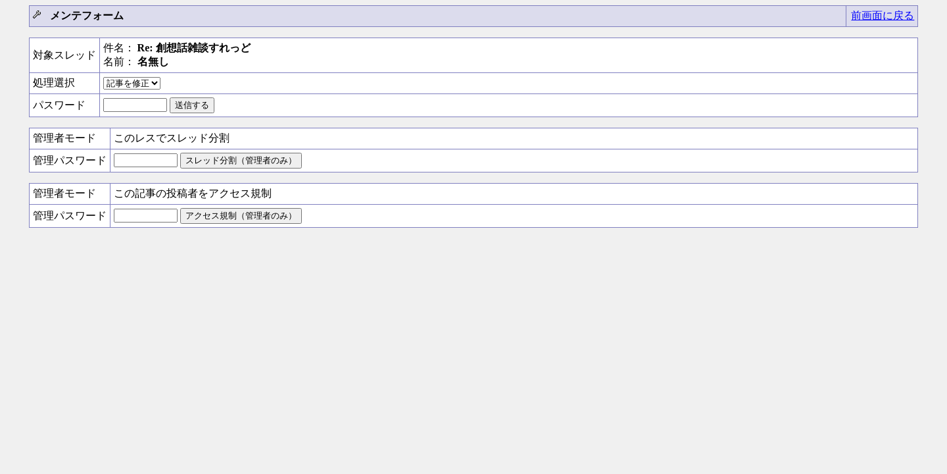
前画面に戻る (882, 15)
